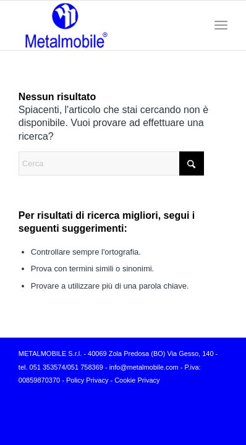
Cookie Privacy (136, 380)
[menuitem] (220, 25)
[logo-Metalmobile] (102, 25)
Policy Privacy (87, 380)
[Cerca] (111, 163)
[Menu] (220, 25)
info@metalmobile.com (144, 367)
